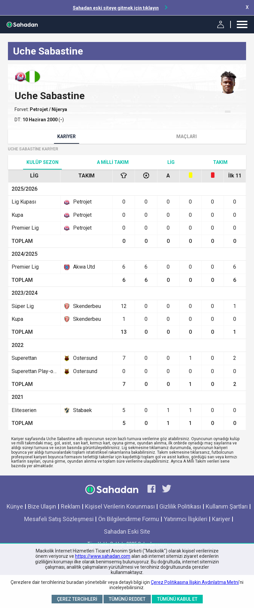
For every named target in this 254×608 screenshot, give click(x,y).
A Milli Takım (113, 162)
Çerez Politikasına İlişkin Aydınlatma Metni (195, 582)
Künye (15, 506)
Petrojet (39, 109)
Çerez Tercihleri (77, 599)
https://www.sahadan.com (102, 556)
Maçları (186, 136)
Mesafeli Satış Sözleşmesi (59, 518)
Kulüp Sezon (42, 162)
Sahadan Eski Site (127, 531)
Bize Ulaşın (42, 506)
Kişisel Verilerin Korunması (120, 506)
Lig (171, 162)
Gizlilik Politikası (180, 506)
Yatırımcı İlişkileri (185, 518)
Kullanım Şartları (227, 506)
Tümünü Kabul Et (177, 599)
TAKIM (220, 162)
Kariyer (66, 136)
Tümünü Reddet (127, 599)
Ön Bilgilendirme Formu (128, 518)
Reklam (70, 506)
